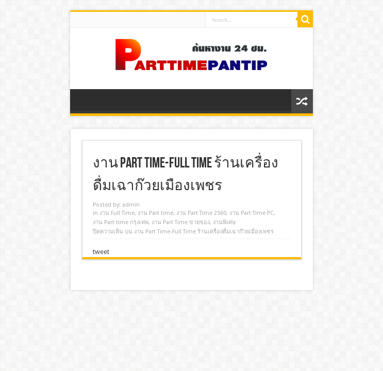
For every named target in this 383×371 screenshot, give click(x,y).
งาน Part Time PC (251, 213)
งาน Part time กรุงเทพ (120, 222)
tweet (101, 252)
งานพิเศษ (224, 222)
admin (131, 204)
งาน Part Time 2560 (201, 213)
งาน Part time (155, 213)
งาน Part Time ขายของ (181, 222)
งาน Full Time (117, 213)
